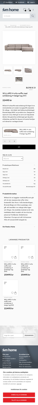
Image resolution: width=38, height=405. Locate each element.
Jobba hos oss (7, 363)
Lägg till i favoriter (12, 257)
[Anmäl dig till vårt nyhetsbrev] (13, 335)
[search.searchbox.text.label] (17, 16)
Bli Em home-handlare (9, 358)
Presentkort (6, 361)
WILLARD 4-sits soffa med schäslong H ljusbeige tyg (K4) (27, 267)
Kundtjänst (7, 2)
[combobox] (13, 158)
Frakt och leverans (24, 364)
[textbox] (13, 159)
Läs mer (19, 384)
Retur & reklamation (25, 366)
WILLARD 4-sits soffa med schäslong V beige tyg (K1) (10, 302)
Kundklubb (20, 2)
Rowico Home (7, 87)
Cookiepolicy (22, 360)
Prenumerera (29, 335)
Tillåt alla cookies (19, 400)
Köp (15, 257)
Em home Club (7, 365)
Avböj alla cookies (19, 395)
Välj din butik (7, 155)
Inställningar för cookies (19, 389)
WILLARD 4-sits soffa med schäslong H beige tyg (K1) (26, 131)
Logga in (31, 2)
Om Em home (6, 356)
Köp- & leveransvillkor (25, 362)
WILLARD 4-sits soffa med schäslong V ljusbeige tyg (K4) (10, 267)
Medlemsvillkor (7, 367)
